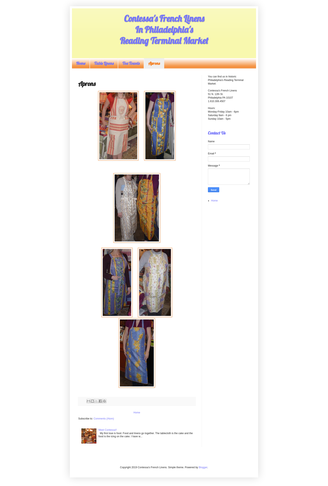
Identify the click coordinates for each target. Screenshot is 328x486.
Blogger (203, 467)
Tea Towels (131, 63)
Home (80, 63)
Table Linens (104, 63)
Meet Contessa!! (108, 429)
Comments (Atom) (104, 418)
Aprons (154, 63)
